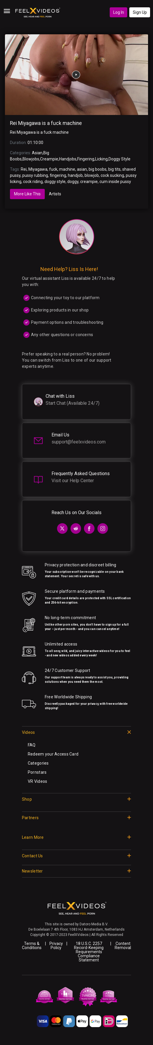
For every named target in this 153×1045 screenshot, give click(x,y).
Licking (101, 159)
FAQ (32, 745)
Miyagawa (37, 169)
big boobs (97, 169)
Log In (118, 12)
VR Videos (37, 781)
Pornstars (37, 772)
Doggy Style (119, 159)
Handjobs (67, 159)
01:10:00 (35, 142)
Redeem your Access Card (53, 754)
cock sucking (112, 175)
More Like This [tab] (27, 194)
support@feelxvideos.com (78, 442)
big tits (114, 169)
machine (67, 169)
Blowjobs (31, 159)
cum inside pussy (115, 181)
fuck (53, 169)
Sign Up (140, 12)
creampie (89, 181)
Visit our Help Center (72, 480)
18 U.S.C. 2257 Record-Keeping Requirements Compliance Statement (89, 951)
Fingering (85, 159)
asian (82, 169)
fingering (58, 175)
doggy (72, 181)
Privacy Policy (56, 945)
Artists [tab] (55, 194)
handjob (75, 175)
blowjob (92, 175)
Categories (38, 763)
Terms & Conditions (32, 945)
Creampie (49, 159)
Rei (24, 169)
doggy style (55, 181)
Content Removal (123, 945)
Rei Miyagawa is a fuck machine (46, 123)
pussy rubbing (35, 175)
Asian (37, 152)
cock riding (33, 181)
